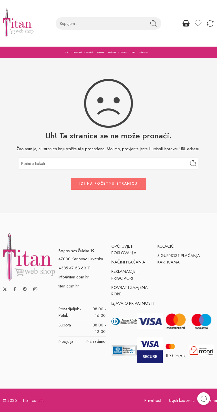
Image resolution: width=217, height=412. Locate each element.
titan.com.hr (68, 286)
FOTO (133, 52)
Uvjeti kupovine (182, 400)
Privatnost (152, 400)
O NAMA (89, 52)
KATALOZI (112, 52)
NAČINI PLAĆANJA (128, 262)
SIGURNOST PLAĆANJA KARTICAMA (178, 258)
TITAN (67, 52)
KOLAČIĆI (166, 246)
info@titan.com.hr (73, 277)
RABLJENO (143, 52)
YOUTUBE (123, 52)
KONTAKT (100, 52)
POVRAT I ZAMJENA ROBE (129, 290)
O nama (210, 400)
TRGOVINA (77, 52)
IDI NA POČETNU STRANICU (108, 183)
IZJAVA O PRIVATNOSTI (132, 303)
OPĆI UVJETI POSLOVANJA (123, 249)
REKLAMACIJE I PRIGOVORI (124, 274)
